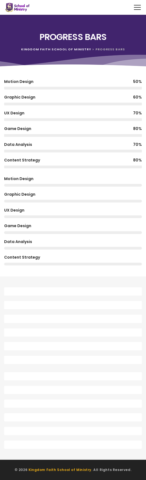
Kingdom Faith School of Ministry (60, 469)
